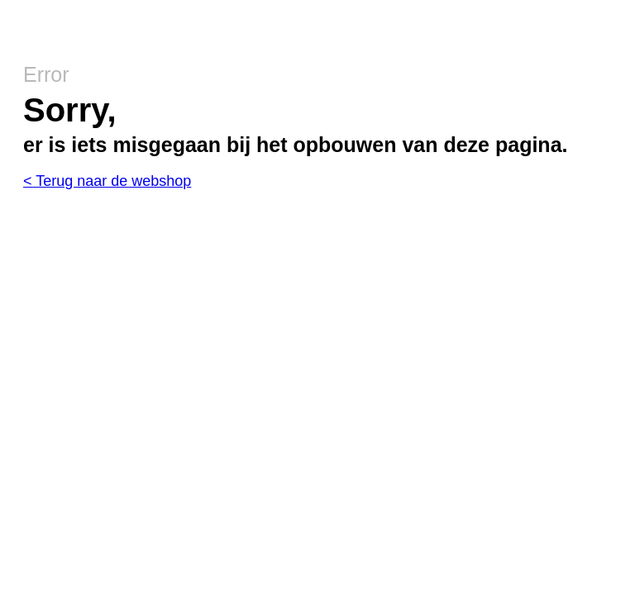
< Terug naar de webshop (107, 181)
